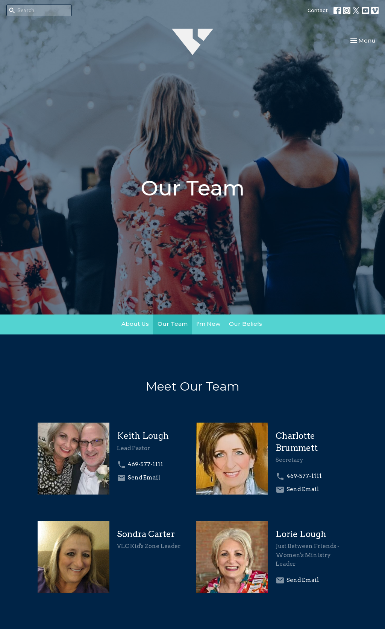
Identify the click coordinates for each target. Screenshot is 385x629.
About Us (135, 323)
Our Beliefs (245, 323)
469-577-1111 (145, 464)
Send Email (144, 477)
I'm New (208, 323)
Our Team (173, 323)
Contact (318, 10)
